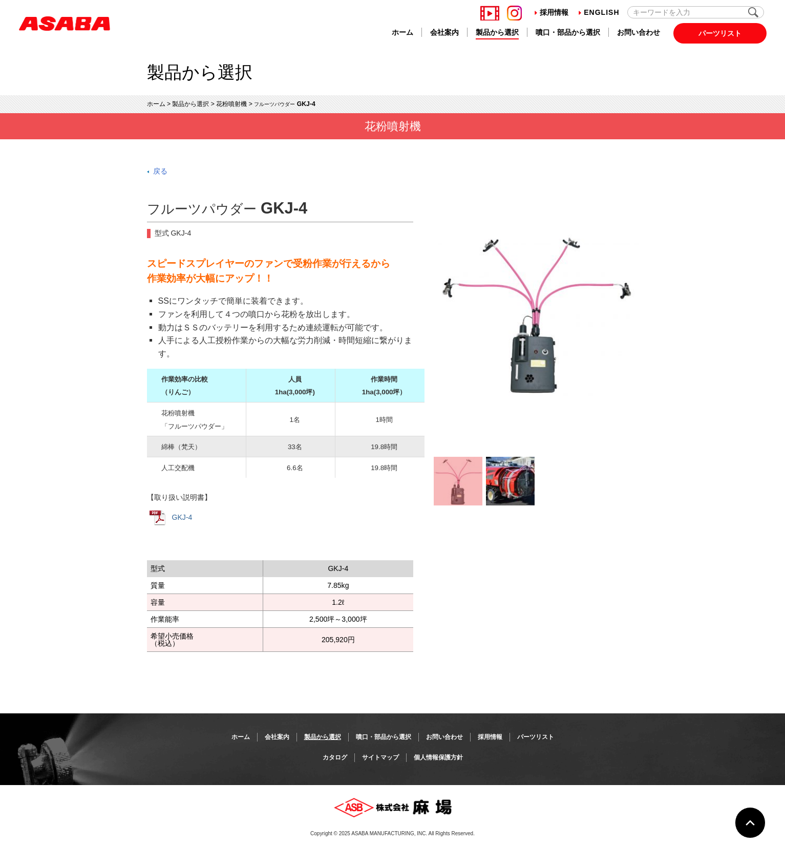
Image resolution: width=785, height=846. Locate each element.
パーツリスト (719, 33)
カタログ (335, 757)
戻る (160, 171)
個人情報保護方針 (438, 757)
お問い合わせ (638, 32)
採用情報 (551, 12)
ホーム (402, 32)
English (599, 12)
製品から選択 (497, 32)
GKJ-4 (171, 517)
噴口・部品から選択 (568, 32)
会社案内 (444, 32)
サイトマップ (380, 757)
